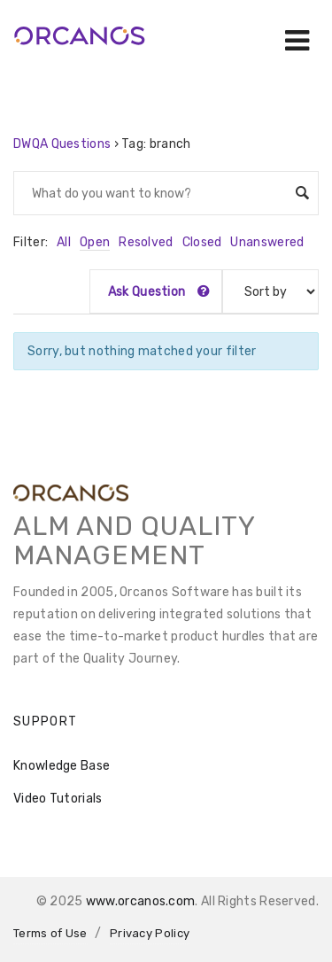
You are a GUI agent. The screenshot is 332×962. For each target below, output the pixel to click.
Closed (202, 242)
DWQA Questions (62, 143)
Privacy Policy (149, 933)
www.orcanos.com (141, 901)
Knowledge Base (61, 765)
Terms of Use (50, 933)
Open (95, 242)
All (64, 242)
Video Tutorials (58, 798)
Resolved (146, 242)
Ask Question (159, 291)
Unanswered (267, 242)
